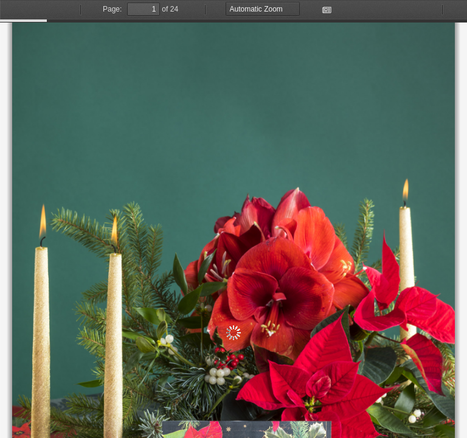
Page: (112, 9)
